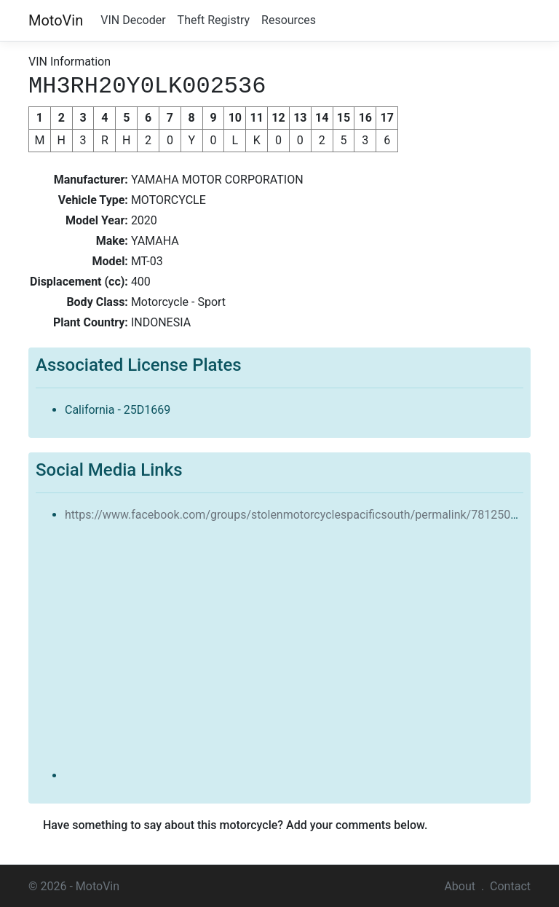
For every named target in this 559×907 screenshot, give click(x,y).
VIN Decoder (132, 20)
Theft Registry (214, 20)
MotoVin (55, 20)
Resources (288, 20)
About (459, 885)
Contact (510, 885)
